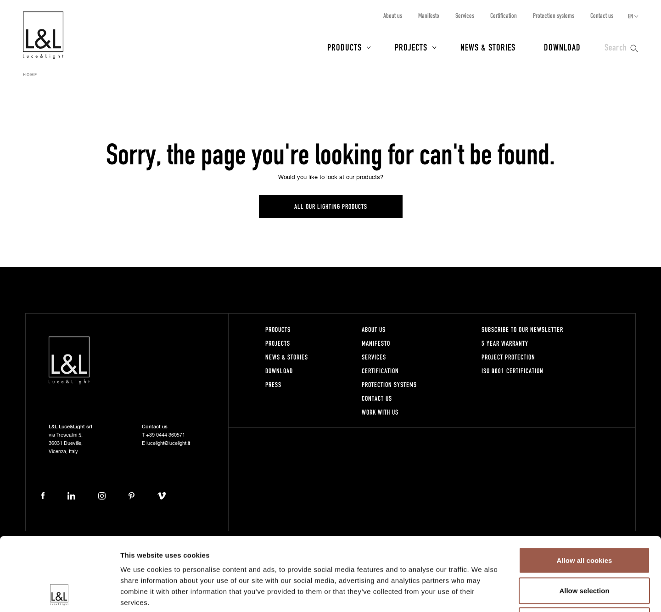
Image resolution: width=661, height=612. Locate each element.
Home (30, 75)
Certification (503, 15)
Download (562, 46)
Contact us (601, 15)
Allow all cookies (584, 491)
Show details (481, 594)
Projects (411, 46)
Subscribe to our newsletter (522, 329)
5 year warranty (505, 343)
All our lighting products (330, 206)
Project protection (508, 357)
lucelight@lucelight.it (168, 443)
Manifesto (428, 15)
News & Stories (487, 46)
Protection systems (553, 15)
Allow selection (584, 522)
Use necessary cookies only (584, 552)
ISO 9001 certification (512, 370)
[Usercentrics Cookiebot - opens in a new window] (59, 594)
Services (464, 15)
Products (344, 46)
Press (273, 384)
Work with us (380, 412)
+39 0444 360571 (165, 435)
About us (392, 15)
